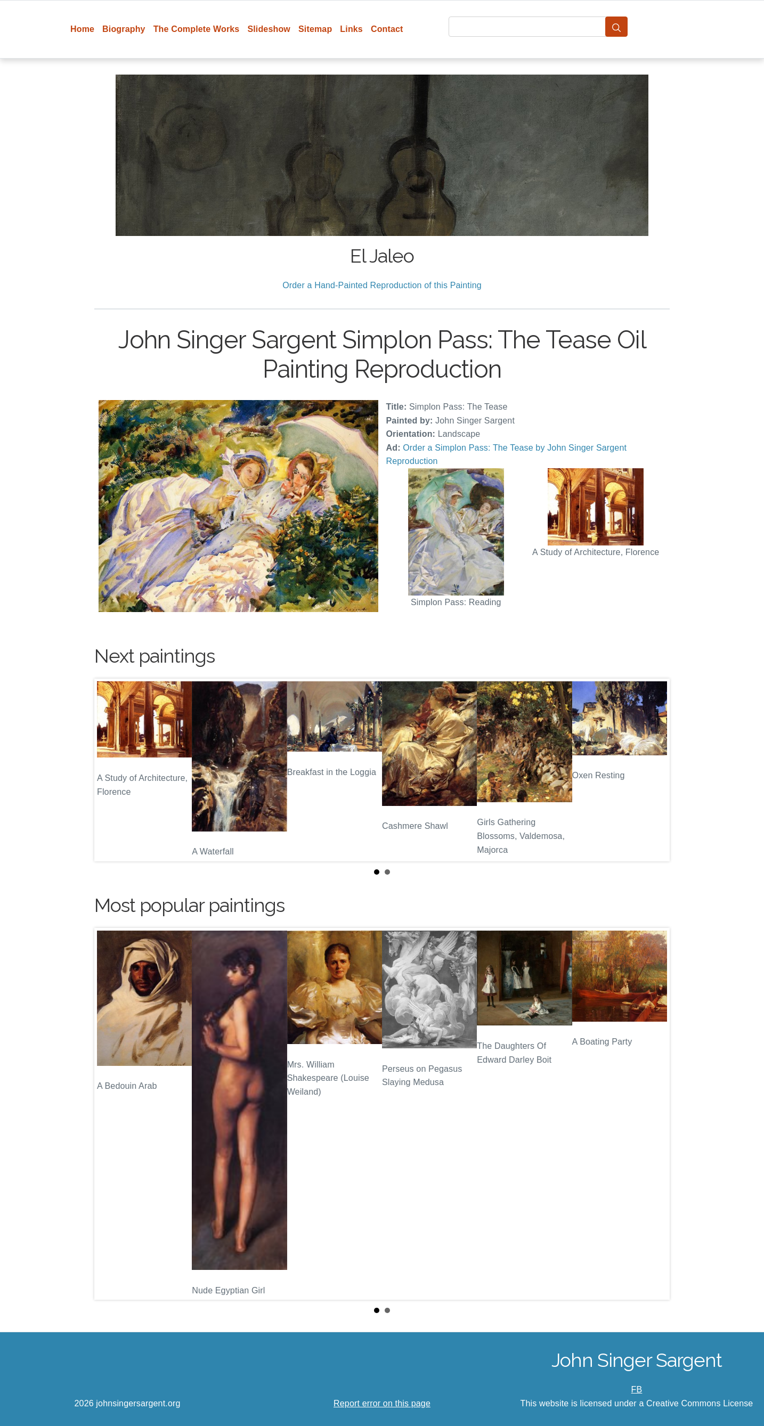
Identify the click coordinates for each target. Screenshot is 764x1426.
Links (351, 29)
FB (637, 1389)
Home (82, 29)
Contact (387, 29)
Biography (123, 29)
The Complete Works (196, 29)
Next (653, 770)
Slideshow (268, 29)
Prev (110, 770)
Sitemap (315, 29)
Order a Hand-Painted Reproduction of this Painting (382, 285)
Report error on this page (382, 1403)
